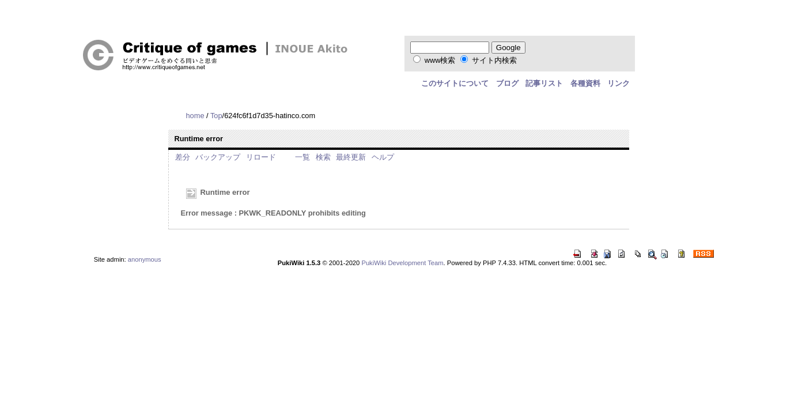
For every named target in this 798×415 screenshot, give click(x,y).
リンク (618, 83)
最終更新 (351, 157)
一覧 (302, 157)
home (195, 115)
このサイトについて (455, 83)
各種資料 (585, 83)
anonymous (144, 259)
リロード (261, 157)
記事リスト (544, 83)
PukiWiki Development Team (402, 262)
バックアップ (217, 157)
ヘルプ (383, 157)
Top (216, 115)
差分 (182, 157)
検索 (323, 157)
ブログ (507, 83)
